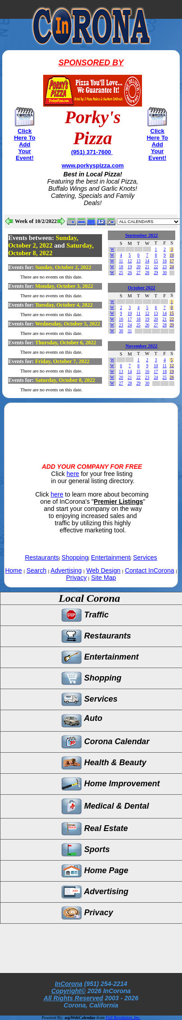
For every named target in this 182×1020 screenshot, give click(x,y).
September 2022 (141, 235)
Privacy (76, 577)
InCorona (68, 983)
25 (121, 272)
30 (165, 272)
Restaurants (41, 557)
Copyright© (68, 990)
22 (156, 267)
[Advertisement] (91, 425)
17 (172, 261)
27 (138, 272)
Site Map (103, 577)
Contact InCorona (149, 570)
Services (145, 557)
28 (147, 272)
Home (13, 570)
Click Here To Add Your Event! (24, 144)
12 (130, 261)
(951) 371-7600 (92, 152)
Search (36, 570)
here (73, 473)
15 (156, 261)
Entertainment (110, 557)
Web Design (103, 570)
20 (138, 267)
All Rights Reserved (73, 998)
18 (121, 267)
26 (130, 272)
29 (156, 272)
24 (172, 267)
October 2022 (141, 287)
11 (121, 261)
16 (165, 261)
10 (172, 255)
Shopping (75, 557)
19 (130, 267)
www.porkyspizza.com (93, 165)
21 (147, 267)
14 (147, 261)
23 (165, 267)
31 (130, 331)
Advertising (66, 570)
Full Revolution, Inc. (123, 1018)
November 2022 (141, 345)
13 (138, 261)
